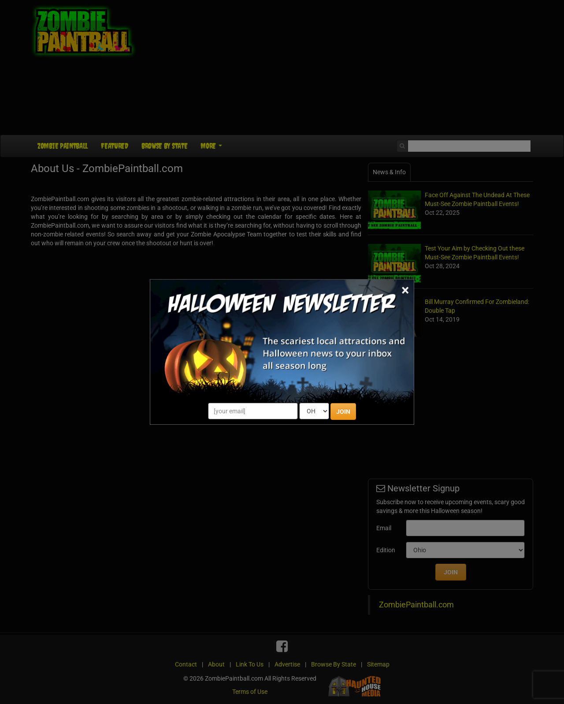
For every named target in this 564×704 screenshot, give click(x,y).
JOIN (343, 411)
